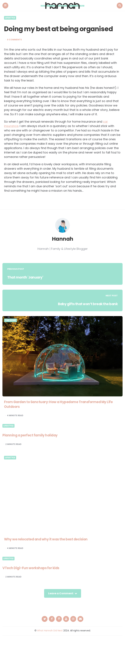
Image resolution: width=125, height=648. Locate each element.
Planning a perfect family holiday (31, 435)
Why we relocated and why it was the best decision (48, 539)
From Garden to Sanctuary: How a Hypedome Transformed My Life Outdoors (61, 404)
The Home (10, 320)
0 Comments (14, 39)
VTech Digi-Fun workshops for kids (32, 567)
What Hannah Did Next (50, 630)
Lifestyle (10, 17)
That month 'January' (26, 277)
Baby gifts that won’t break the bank (86, 303)
